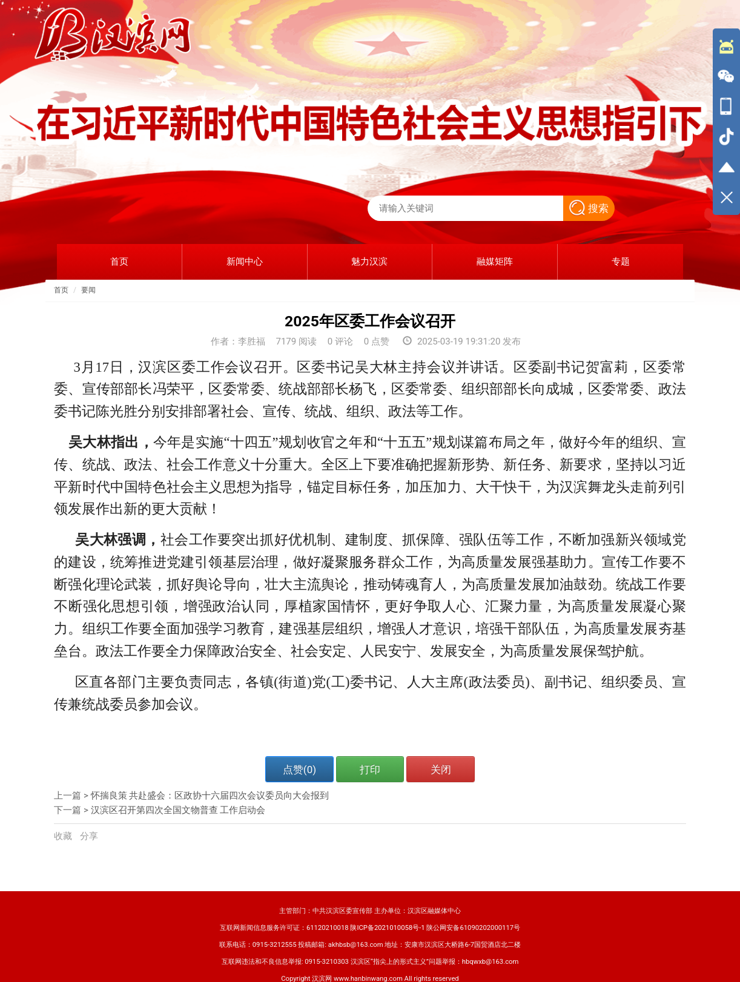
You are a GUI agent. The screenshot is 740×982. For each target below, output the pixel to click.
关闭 (441, 769)
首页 (61, 290)
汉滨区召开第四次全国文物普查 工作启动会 (178, 810)
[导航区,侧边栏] (726, 121)
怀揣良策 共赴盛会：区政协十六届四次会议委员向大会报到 (210, 795)
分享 (89, 836)
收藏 (64, 836)
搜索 (589, 208)
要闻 (88, 290)
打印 (370, 769)
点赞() (299, 769)
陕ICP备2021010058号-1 (387, 928)
